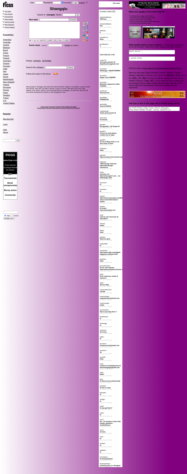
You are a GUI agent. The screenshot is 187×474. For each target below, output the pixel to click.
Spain (5, 93)
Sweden (6, 95)
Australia (7, 42)
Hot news (7, 11)
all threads (46, 64)
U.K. (5, 101)
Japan (5, 74)
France (6, 56)
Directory (77, 111)
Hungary (6, 66)
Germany (7, 61)
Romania (7, 87)
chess (170, 105)
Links (5, 124)
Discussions (8, 17)
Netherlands (8, 79)
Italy (5, 71)
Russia (6, 90)
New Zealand (8, 82)
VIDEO (65, 43)
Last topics (53, 109)
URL (53, 43)
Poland (6, 85)
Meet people (8, 19)
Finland (6, 58)
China (5, 53)
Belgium (6, 48)
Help (5, 130)
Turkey (6, 98)
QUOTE (40, 43)
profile (142, 12)
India (5, 69)
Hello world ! (154, 52)
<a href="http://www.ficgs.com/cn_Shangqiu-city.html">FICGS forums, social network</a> (157, 110)
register (82, 3)
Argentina (7, 40)
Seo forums (8, 14)
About (5, 132)
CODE (47, 43)
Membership (8, 119)
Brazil (5, 50)
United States (9, 103)
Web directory (9, 25)
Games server (9, 22)
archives (37, 64)
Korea (5, 77)
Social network (9, 27)
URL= (58, 43)
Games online (45, 109)
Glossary (59, 109)
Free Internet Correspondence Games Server (162, 70)
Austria (6, 45)
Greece (6, 64)
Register (65, 48)
